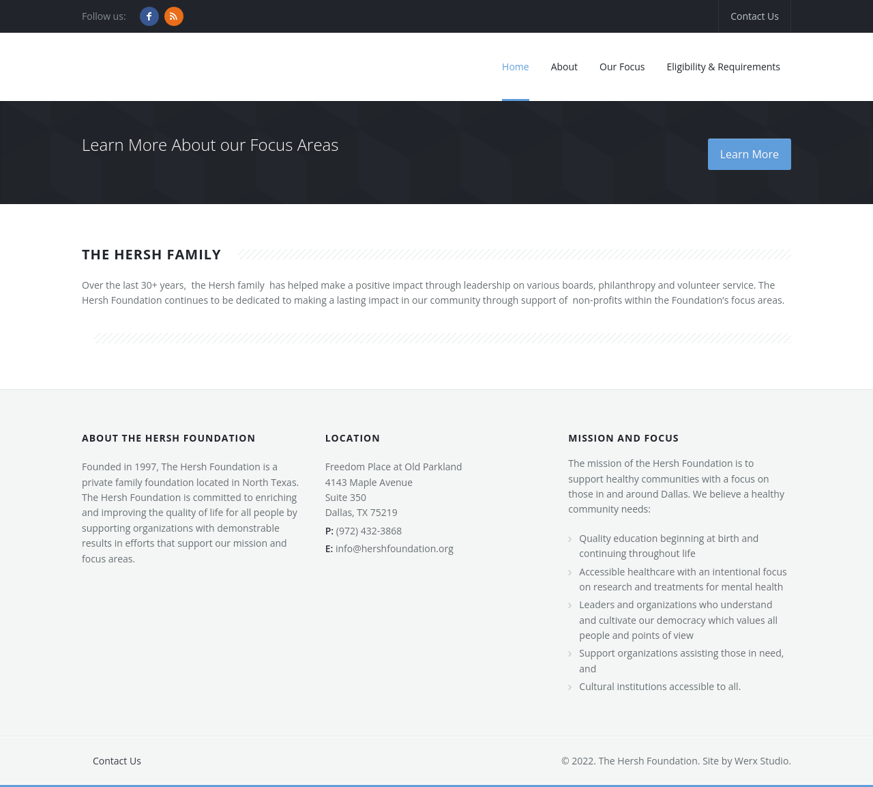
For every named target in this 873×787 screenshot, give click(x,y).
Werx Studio (760, 760)
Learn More (749, 154)
